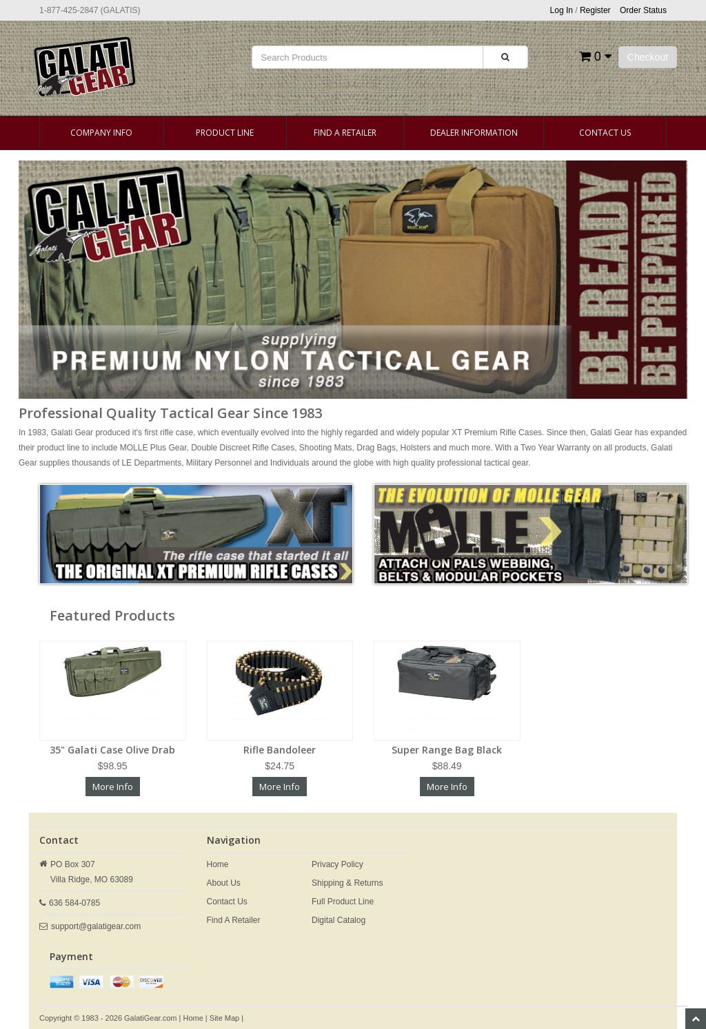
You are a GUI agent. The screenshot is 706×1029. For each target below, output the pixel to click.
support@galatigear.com (96, 926)
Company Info (101, 132)
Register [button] (595, 10)
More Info (112, 786)
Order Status (643, 10)
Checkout (647, 57)
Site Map (224, 1018)
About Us (224, 883)
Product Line (225, 132)
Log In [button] (561, 10)
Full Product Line (343, 901)
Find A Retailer (345, 132)
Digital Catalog (338, 920)
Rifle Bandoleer (279, 749)
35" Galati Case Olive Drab (112, 749)
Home (218, 864)
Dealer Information (474, 132)
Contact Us (605, 132)
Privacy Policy (337, 864)
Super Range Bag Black (447, 749)
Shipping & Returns (347, 883)
